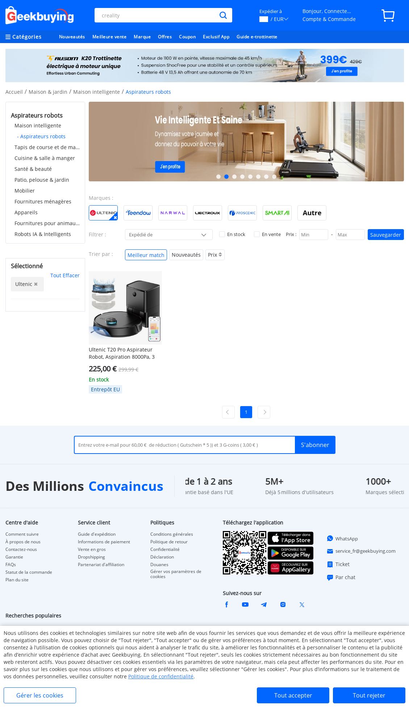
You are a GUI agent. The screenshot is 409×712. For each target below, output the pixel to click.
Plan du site (17, 579)
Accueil (14, 91)
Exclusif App (216, 37)
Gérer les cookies (39, 695)
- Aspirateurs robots (41, 136)
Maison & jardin (48, 91)
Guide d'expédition (97, 534)
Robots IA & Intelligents (42, 234)
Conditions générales (171, 534)
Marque (142, 37)
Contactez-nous (21, 549)
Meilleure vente (109, 37)
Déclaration (162, 557)
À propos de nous (23, 541)
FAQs (10, 564)
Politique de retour (169, 541)
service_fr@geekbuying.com (361, 551)
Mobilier (24, 190)
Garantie (14, 557)
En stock (232, 234)
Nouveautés (72, 37)
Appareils (26, 212)
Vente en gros (92, 549)
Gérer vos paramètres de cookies (175, 574)
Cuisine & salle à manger (44, 158)
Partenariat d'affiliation (101, 564)
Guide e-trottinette (257, 37)
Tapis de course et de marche (47, 147)
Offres (165, 37)
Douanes (159, 564)
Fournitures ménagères (42, 201)
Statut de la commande (28, 572)
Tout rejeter (369, 695)
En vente (267, 234)
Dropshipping (91, 557)
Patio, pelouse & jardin (41, 179)
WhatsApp (342, 538)
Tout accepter (293, 695)
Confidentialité (165, 549)
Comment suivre (22, 534)
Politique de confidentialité (160, 676)
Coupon (187, 37)
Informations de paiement (104, 541)
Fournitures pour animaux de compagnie (47, 223)
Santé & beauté (33, 168)
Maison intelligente (96, 91)
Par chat (340, 577)
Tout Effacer (65, 275)
